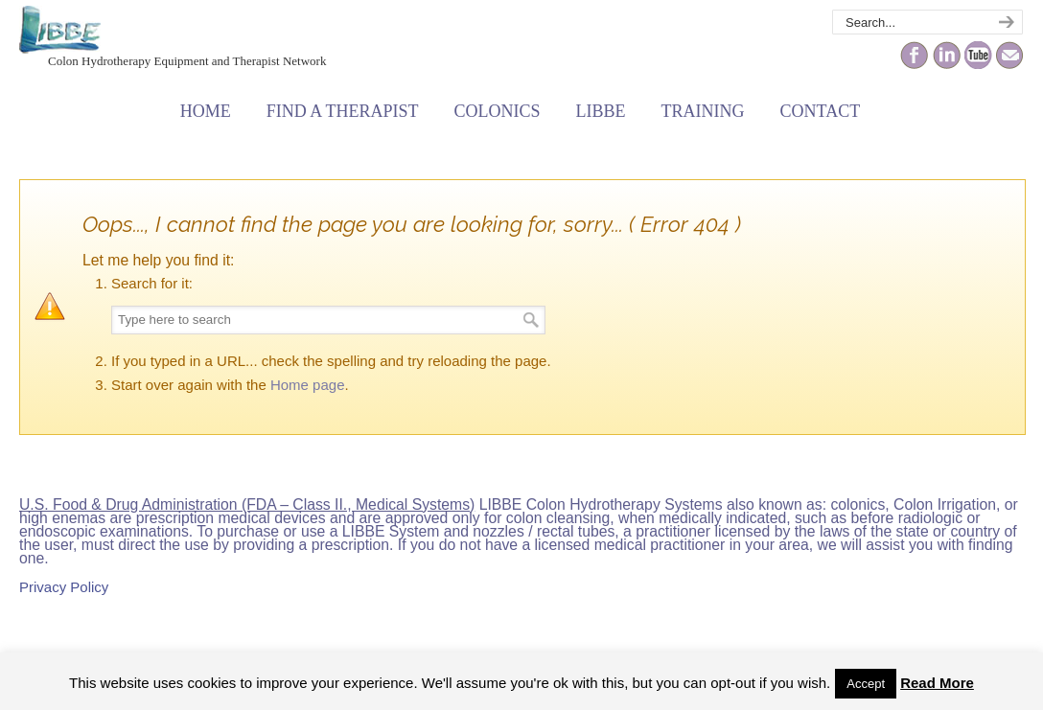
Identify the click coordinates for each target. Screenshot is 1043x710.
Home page (307, 385)
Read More (937, 683)
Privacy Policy (63, 587)
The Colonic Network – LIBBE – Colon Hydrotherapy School (60, 30)
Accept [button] (865, 683)
